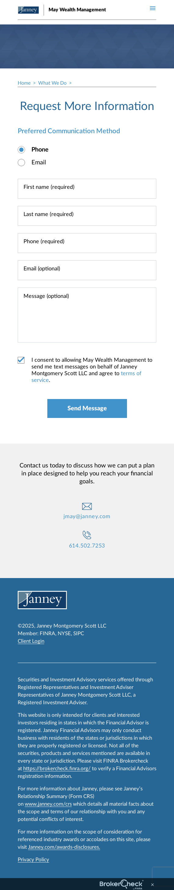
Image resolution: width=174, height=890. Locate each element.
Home (24, 83)
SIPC (78, 633)
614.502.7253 (87, 546)
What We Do (52, 83)
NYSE (64, 633)
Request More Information (87, 106)
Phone (40, 150)
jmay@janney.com (87, 516)
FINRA (47, 633)
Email (38, 162)
